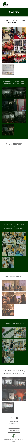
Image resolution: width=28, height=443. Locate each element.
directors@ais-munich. (13, 432)
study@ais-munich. (13, 428)
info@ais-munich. (13, 423)
